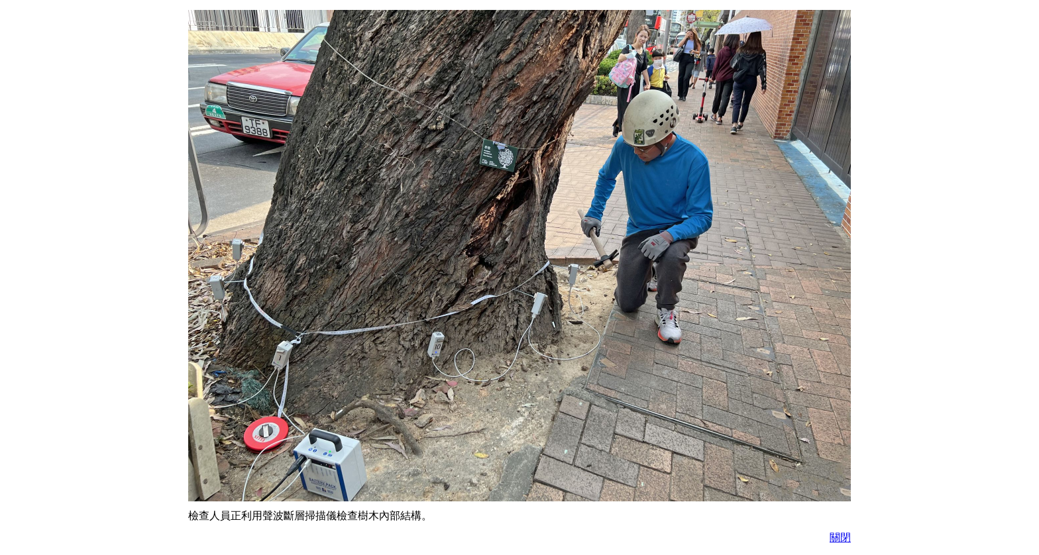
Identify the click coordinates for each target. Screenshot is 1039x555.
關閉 (840, 537)
